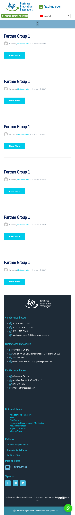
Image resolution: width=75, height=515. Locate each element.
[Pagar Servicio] (8, 467)
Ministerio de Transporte (21, 414)
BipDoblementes (23, 44)
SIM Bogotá (15, 420)
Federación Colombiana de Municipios (27, 423)
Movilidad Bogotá (18, 425)
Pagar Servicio (20, 467)
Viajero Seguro (16, 431)
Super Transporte (18, 428)
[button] (37, 23)
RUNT (13, 417)
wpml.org (38, 511)
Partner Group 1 (17, 36)
